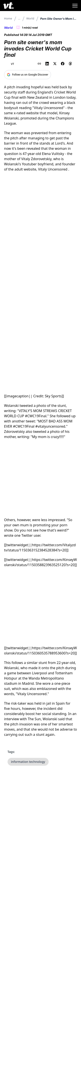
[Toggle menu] (75, 5)
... (19, 18)
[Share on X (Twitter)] (55, 64)
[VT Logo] (8, 5)
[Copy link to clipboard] (39, 64)
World (30, 18)
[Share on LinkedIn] (47, 64)
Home (8, 18)
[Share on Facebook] (63, 64)
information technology (28, 762)
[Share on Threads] (70, 64)
